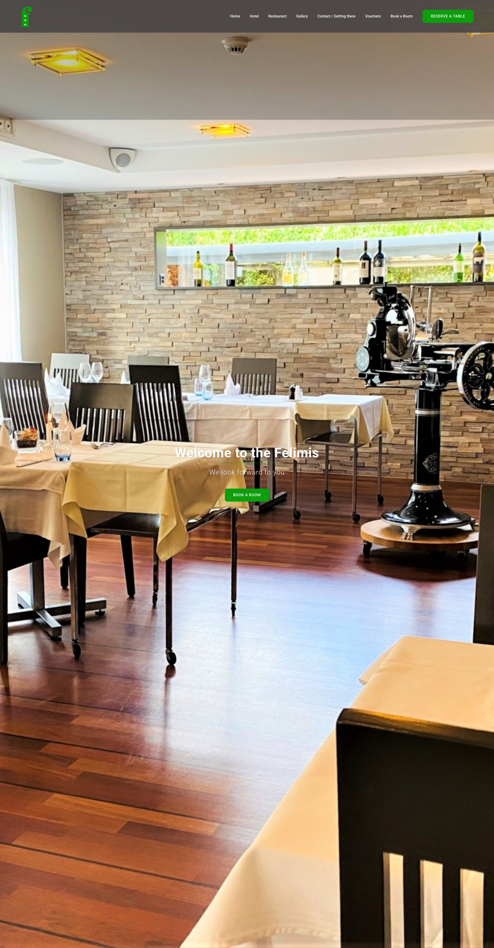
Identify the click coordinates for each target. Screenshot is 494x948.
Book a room (247, 495)
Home (235, 16)
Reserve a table (448, 16)
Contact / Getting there (336, 16)
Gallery (302, 16)
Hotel (254, 16)
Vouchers (373, 16)
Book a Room (402, 16)
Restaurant (277, 16)
